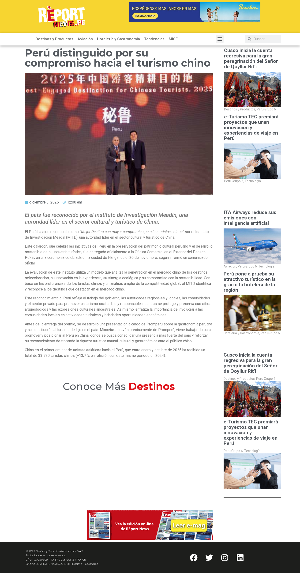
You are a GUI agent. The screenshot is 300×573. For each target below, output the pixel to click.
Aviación (85, 39)
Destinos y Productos (54, 39)
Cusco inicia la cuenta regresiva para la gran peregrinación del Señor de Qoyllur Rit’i (251, 58)
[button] (220, 39)
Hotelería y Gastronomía (118, 39)
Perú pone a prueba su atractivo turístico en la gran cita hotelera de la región (250, 282)
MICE (173, 39)
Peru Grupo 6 (266, 109)
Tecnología (253, 181)
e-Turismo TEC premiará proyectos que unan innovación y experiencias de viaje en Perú (251, 127)
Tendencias (154, 39)
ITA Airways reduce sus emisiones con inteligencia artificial (250, 218)
